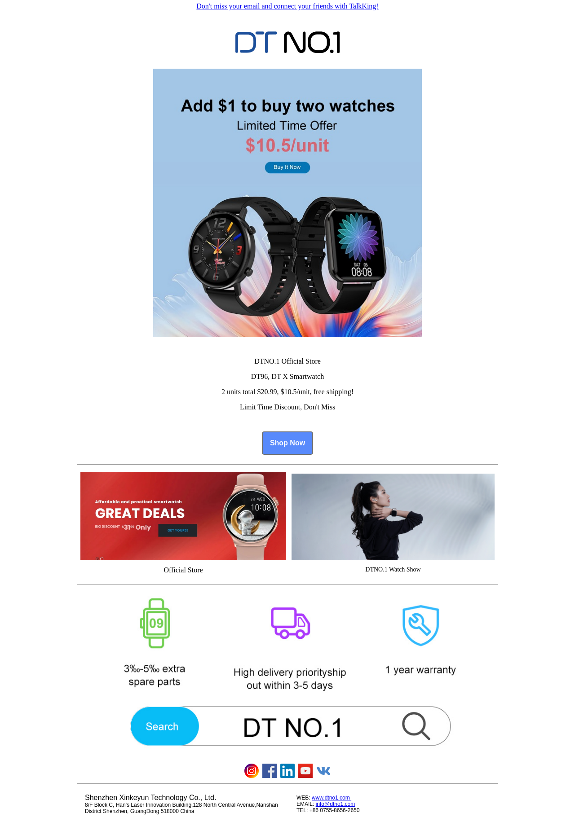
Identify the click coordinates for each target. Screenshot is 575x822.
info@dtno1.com (335, 804)
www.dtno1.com (331, 798)
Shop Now (287, 443)
